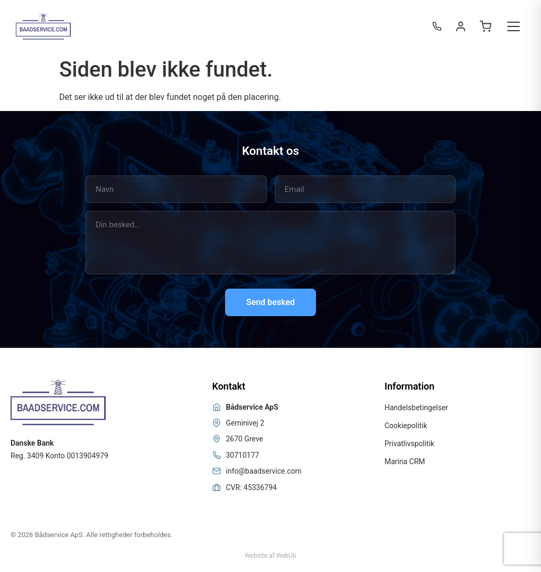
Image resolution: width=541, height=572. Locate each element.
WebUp (286, 555)
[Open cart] (485, 26)
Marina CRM (405, 461)
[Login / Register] (460, 26)
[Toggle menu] (513, 26)
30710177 (242, 455)
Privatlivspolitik (409, 443)
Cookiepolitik (406, 425)
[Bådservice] (43, 26)
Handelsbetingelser (416, 407)
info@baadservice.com (264, 471)
